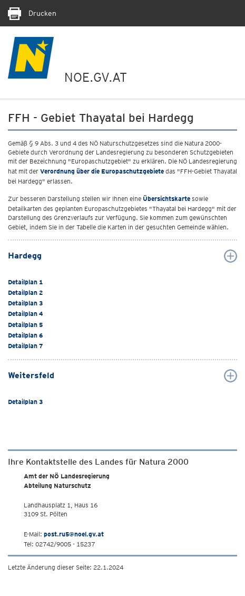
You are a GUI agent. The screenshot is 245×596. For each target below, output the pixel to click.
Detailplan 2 (25, 292)
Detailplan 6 (25, 335)
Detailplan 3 (25, 303)
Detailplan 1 (25, 282)
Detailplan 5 (25, 325)
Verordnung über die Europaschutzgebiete (102, 171)
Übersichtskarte (166, 199)
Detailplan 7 (25, 346)
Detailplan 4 (25, 314)
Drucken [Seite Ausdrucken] (32, 13)
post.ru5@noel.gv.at (74, 534)
